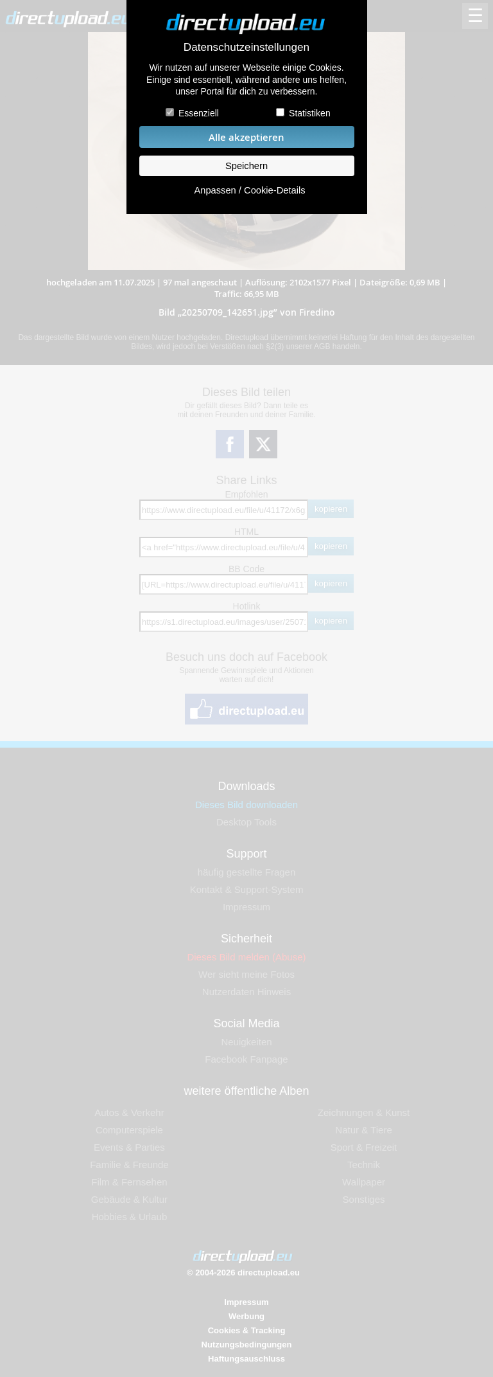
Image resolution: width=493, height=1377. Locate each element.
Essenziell (198, 113)
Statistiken (310, 113)
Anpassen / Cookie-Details (249, 190)
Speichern (246, 166)
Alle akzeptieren (246, 137)
